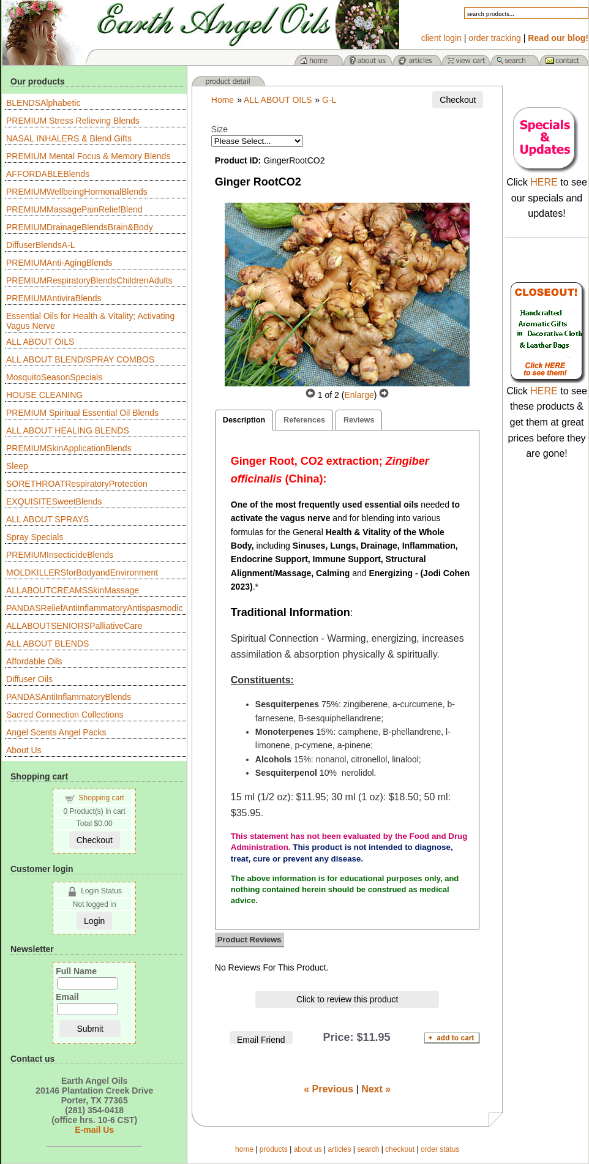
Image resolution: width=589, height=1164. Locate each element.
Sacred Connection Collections (64, 714)
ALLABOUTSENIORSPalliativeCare (74, 626)
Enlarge (358, 395)
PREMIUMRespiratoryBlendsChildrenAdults (89, 280)
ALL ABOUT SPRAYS (47, 519)
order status (440, 1149)
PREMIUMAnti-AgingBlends (59, 263)
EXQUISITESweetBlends (54, 501)
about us (308, 1149)
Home (222, 100)
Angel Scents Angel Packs (56, 732)
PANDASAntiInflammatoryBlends (68, 697)
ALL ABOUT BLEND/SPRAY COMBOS (80, 359)
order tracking (494, 38)
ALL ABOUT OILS (40, 342)
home (244, 1149)
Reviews (358, 420)
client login (441, 38)
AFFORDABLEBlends (47, 174)
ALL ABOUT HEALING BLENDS (67, 430)
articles (339, 1149)
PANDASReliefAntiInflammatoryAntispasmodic (94, 608)
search (368, 1149)
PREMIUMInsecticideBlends (59, 555)
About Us (24, 750)
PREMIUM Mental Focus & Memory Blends (88, 156)
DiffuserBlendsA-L (40, 245)
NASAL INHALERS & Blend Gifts (69, 138)
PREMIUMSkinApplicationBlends (69, 448)
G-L (329, 100)
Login (94, 921)
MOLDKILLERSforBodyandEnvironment (82, 572)
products (274, 1149)
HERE (543, 182)
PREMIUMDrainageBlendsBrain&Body (79, 227)
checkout (400, 1149)
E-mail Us (94, 1130)
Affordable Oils (34, 661)
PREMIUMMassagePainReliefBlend (74, 209)
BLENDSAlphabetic (43, 103)
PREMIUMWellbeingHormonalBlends (77, 192)
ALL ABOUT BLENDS (47, 643)
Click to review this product (347, 999)
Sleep (17, 466)
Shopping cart (101, 798)
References (304, 420)
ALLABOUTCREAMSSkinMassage (72, 590)
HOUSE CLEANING (44, 395)
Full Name (76, 971)
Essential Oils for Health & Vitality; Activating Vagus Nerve (90, 321)
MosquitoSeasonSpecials (54, 377)
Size (219, 129)
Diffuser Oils (29, 679)
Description (244, 420)
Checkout (95, 840)
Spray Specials (34, 537)
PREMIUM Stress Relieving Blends (73, 121)
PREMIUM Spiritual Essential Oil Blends (82, 413)
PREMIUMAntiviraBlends (54, 298)
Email (67, 997)
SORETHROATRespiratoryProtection (77, 484)
